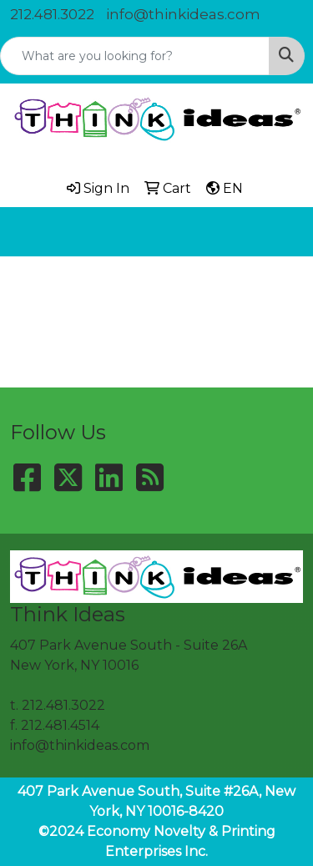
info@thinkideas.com (183, 14)
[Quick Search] (135, 56)
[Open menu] (279, 231)
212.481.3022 (52, 14)
